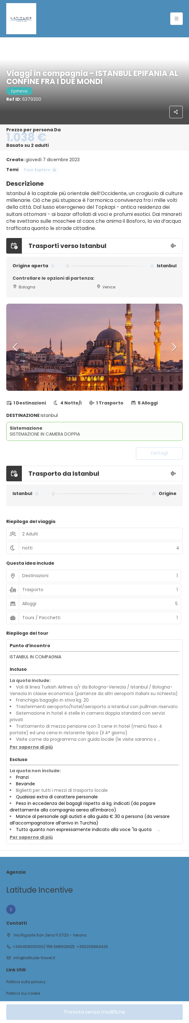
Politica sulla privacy (26, 981)
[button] (15, 347)
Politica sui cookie (23, 993)
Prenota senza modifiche (94, 1012)
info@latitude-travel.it (33, 957)
